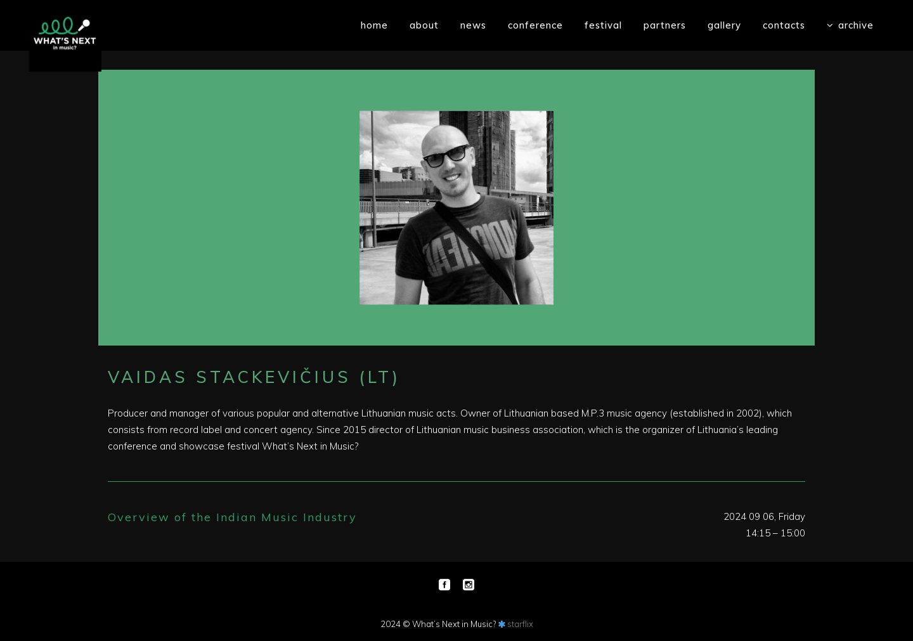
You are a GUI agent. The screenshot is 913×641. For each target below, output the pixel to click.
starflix (520, 624)
